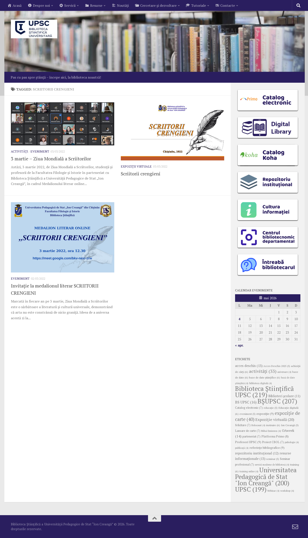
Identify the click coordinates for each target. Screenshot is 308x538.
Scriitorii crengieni (140, 173)
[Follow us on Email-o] (295, 527)
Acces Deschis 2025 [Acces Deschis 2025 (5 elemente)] (276, 366)
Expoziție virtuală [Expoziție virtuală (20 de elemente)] (274, 419)
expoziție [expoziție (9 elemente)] (265, 414)
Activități (19, 151)
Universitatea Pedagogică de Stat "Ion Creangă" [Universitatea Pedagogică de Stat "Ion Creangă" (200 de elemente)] (266, 476)
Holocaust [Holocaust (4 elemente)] (258, 425)
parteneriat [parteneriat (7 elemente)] (251, 436)
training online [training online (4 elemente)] (248, 471)
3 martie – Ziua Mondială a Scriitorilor (51, 158)
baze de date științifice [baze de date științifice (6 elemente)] (264, 377)
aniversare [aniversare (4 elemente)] (284, 371)
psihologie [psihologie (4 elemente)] (292, 442)
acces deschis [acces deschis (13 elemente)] (249, 365)
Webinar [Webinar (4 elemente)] (273, 490)
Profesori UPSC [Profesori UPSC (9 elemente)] (248, 442)
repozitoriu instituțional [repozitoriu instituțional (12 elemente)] (257, 453)
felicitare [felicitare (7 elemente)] (243, 425)
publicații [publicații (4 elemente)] (242, 447)
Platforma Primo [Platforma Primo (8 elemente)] (275, 436)
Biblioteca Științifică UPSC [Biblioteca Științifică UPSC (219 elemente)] (264, 391)
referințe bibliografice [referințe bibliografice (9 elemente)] (266, 448)
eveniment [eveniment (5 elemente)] (247, 413)
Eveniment (39, 151)
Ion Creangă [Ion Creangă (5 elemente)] (290, 425)
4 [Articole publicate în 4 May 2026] (239, 319)
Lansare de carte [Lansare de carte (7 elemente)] (247, 431)
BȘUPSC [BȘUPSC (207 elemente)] (277, 401)
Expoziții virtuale (136, 166)
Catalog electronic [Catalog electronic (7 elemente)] (249, 408)
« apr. (239, 345)
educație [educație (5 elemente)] (271, 407)
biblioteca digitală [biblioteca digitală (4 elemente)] (260, 383)
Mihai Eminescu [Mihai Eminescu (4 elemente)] (271, 430)
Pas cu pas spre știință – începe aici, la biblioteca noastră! (56, 77)
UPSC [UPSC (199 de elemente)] (250, 489)
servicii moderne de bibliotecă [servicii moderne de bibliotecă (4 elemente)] (272, 464)
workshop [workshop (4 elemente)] (287, 490)
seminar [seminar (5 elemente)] (272, 459)
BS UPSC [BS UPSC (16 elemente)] (246, 402)
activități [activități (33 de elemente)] (262, 371)
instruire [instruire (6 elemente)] (273, 425)
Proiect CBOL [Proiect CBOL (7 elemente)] (273, 442)
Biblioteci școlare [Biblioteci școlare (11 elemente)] (284, 396)
